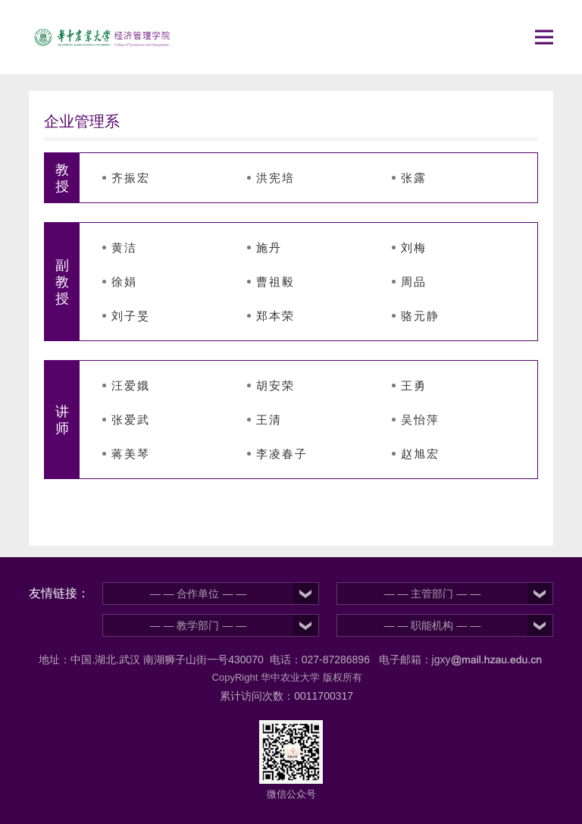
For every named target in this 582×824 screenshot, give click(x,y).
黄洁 (124, 247)
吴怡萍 (420, 419)
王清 (269, 419)
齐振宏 (130, 177)
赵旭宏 (420, 453)
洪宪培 (275, 177)
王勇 (414, 385)
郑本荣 (275, 315)
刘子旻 (130, 315)
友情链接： (59, 593)
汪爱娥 (130, 385)
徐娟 (124, 281)
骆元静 (420, 315)
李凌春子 (282, 453)
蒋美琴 (130, 453)
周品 (414, 281)
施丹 (269, 247)
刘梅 (414, 247)
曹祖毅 (275, 281)
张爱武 (130, 419)
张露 (414, 177)
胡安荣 (275, 385)
